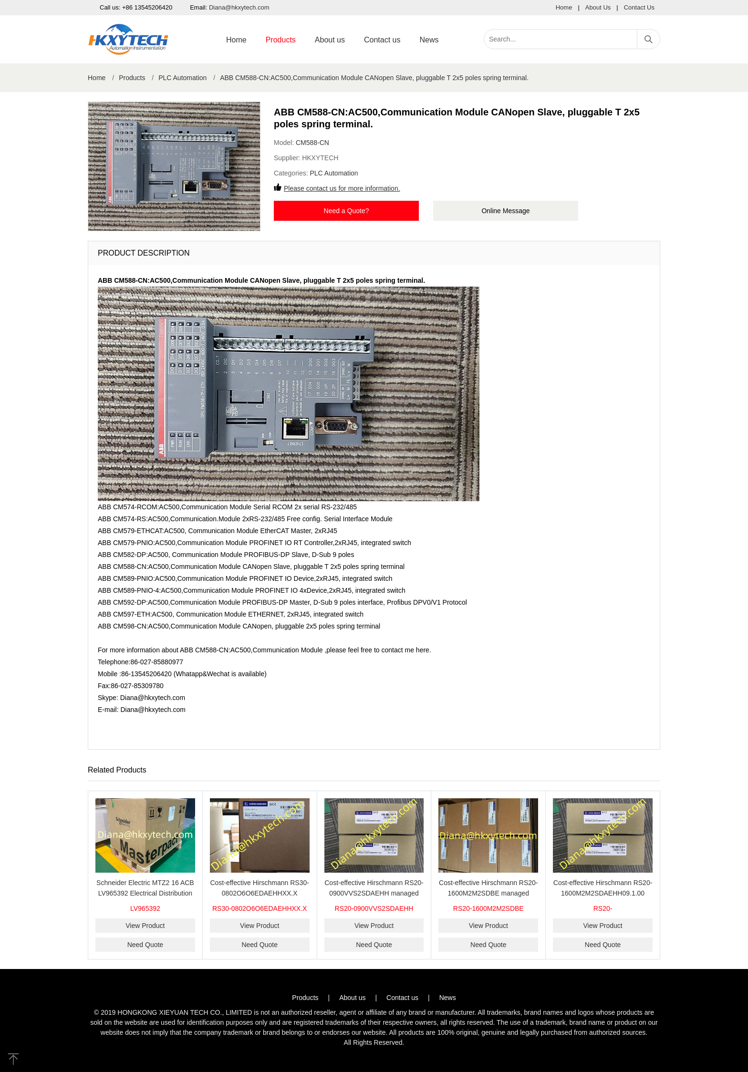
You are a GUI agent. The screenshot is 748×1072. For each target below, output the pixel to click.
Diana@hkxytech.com (239, 7)
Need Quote (145, 944)
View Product (145, 925)
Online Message (505, 211)
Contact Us (639, 7)
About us (330, 40)
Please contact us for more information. (342, 188)
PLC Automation (182, 78)
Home (564, 7)
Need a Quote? (346, 211)
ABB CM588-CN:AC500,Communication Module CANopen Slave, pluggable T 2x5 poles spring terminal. (374, 78)
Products (281, 40)
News (428, 40)
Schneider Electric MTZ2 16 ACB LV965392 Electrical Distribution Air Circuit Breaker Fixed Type (145, 893)
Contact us (382, 40)
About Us (598, 7)
